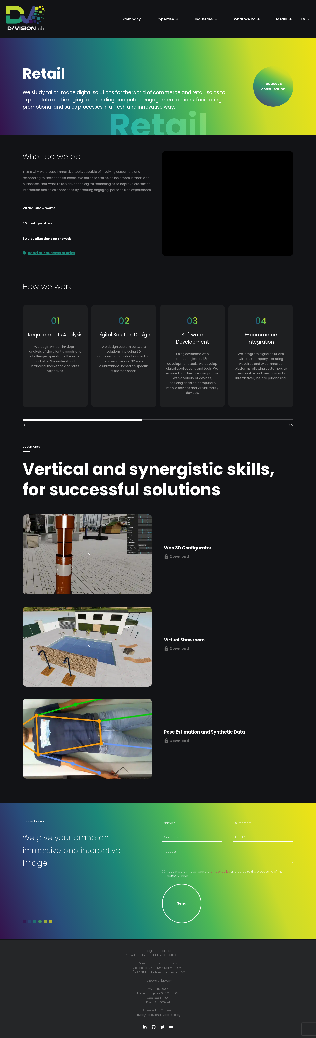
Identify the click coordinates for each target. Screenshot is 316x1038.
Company (132, 19)
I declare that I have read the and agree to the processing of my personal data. (224, 874)
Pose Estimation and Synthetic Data (204, 732)
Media (281, 19)
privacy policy (220, 872)
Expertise (166, 19)
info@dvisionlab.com (158, 981)
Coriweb (167, 1010)
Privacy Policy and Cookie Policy (158, 1015)
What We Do (244, 19)
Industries (204, 19)
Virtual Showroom (184, 640)
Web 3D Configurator (188, 548)
